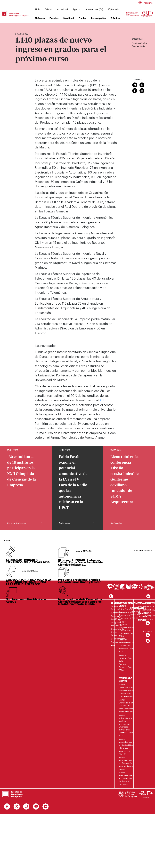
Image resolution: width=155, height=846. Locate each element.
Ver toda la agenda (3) (143, 550)
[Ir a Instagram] (26, 806)
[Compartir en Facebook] (135, 90)
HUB (37, 9)
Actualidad (62, 9)
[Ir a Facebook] (7, 806)
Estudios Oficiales (139, 43)
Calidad (48, 9)
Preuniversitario (138, 46)
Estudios (53, 18)
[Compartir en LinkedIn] (135, 84)
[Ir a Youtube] (36, 806)
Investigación (98, 18)
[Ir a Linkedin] (45, 806)
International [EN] (94, 9)
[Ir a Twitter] (16, 806)
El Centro (40, 18)
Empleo (82, 18)
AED (102, 400)
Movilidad (68, 18)
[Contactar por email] (148, 641)
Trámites (115, 18)
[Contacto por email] (148, 596)
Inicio (18, 24)
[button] (117, 2)
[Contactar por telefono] (111, 596)
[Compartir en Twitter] (142, 84)
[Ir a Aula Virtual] (135, 587)
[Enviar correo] (142, 90)
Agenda (77, 9)
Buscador (114, 9)
